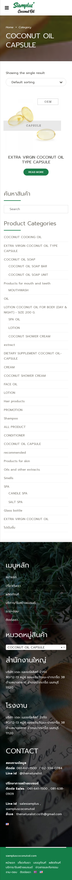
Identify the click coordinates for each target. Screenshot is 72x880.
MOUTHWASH (18, 290)
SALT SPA (15, 502)
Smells (8, 478)
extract (9, 345)
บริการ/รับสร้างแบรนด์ (21, 603)
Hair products (14, 401)
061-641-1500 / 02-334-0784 (39, 768)
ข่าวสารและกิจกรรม (47, 867)
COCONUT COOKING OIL (23, 237)
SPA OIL (14, 319)
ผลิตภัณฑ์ (12, 594)
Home (9, 27)
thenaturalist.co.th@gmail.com (39, 814)
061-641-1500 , (38, 788)
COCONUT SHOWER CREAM (29, 336)
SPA (6, 486)
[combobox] (36, 647)
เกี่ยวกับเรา (13, 586)
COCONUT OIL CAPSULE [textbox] (34, 647)
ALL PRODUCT (15, 427)
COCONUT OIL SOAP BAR (27, 266)
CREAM (9, 367)
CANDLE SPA (17, 493)
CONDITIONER (14, 435)
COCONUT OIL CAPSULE (22, 444)
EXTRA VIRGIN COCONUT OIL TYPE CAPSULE (36, 159)
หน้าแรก (11, 577)
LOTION (14, 328)
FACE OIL (10, 384)
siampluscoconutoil (20, 809)
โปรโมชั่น (9, 527)
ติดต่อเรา (12, 620)
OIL (6, 298)
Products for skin (17, 461)
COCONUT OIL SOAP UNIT (28, 274)
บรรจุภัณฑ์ (39, 862)
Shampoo (11, 418)
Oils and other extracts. (22, 469)
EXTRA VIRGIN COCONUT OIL (26, 519)
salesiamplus (29, 803)
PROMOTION (13, 410)
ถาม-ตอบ (12, 611)
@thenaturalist (31, 773)
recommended (15, 452)
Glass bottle (13, 510)
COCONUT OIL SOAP (19, 259)
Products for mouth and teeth (27, 283)
